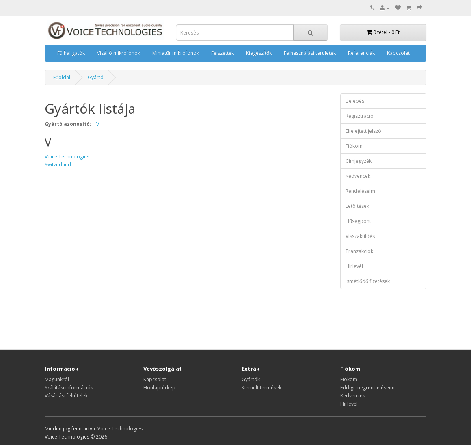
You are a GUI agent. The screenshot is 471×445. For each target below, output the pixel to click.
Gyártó (96, 77)
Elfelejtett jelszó (363, 130)
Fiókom (354, 146)
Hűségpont (358, 221)
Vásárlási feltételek (66, 395)
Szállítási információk (69, 387)
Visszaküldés (360, 236)
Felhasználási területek (310, 53)
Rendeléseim (360, 191)
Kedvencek (358, 176)
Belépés (355, 100)
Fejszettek (222, 53)
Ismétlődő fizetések (368, 281)
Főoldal (61, 77)
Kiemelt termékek (261, 387)
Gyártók (251, 379)
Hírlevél (354, 266)
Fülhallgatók (71, 53)
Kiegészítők (259, 53)
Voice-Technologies (120, 428)
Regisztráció (360, 115)
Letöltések (357, 206)
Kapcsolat (398, 53)
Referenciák (361, 53)
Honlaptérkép (159, 387)
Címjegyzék (359, 161)
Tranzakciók (359, 251)
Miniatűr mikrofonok (175, 53)
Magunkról (57, 379)
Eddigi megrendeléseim (367, 387)
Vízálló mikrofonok (118, 53)
